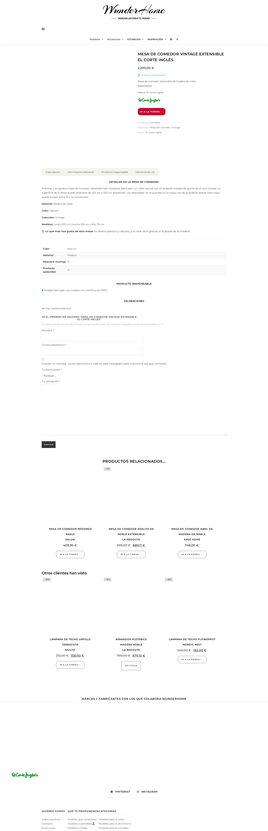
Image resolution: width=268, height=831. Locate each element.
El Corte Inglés (154, 132)
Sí (68, 272)
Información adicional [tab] (81, 174)
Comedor (155, 122)
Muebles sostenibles (81, 826)
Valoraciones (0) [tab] (145, 174)
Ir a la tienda (150, 111)
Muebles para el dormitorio (115, 826)
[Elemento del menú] (177, 39)
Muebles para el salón (111, 822)
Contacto (47, 826)
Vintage (175, 127)
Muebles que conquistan (82, 822)
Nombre (48, 333)
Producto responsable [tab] (115, 174)
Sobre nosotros (51, 822)
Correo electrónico (54, 347)
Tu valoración (51, 384)
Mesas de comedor (160, 127)
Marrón (71, 251)
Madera (72, 258)
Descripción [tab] (53, 174)
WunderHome (134, 10)
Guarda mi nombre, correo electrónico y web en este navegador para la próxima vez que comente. (104, 366)
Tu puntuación (52, 372)
